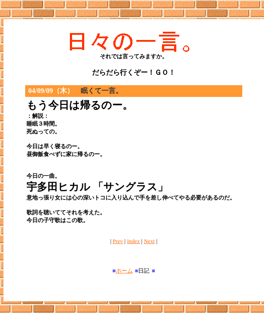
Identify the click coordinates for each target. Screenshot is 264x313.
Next (149, 241)
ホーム (124, 270)
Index (133, 241)
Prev (118, 241)
